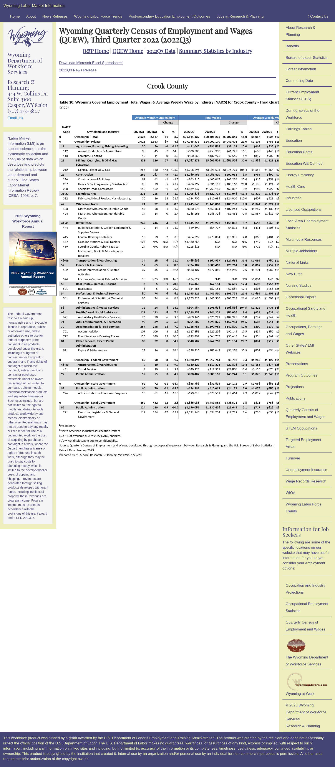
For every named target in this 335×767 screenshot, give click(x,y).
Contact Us (318, 16)
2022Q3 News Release (78, 70)
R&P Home (96, 50)
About (31, 16)
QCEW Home (128, 50)
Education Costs (299, 152)
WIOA (290, 493)
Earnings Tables (299, 129)
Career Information (301, 69)
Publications (295, 398)
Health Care (295, 186)
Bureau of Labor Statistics (306, 58)
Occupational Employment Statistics (307, 607)
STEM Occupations (301, 428)
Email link (15, 118)
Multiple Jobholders (301, 251)
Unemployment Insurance (306, 470)
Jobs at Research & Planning (240, 16)
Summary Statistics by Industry (215, 50)
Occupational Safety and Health (305, 312)
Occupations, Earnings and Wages (304, 330)
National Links (297, 262)
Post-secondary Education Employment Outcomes (169, 16)
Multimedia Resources (304, 239)
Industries (294, 198)
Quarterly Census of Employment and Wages (305, 413)
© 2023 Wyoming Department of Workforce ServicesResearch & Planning (306, 715)
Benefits (292, 46)
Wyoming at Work (307, 684)
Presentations (297, 364)
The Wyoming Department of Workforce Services (307, 651)
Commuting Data (299, 81)
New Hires (294, 274)
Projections (295, 387)
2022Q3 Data (161, 50)
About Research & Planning (300, 31)
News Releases (55, 16)
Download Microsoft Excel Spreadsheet (91, 63)
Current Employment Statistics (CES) (302, 95)
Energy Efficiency (300, 175)
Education (294, 140)
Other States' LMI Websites (300, 348)
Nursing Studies (298, 285)
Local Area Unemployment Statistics (307, 224)
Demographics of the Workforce (302, 114)
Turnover (293, 458)
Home (15, 16)
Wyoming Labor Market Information (34, 5)
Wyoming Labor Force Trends (98, 16)
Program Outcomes (301, 375)
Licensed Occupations (304, 209)
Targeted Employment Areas (303, 443)
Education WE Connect (304, 163)
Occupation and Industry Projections (305, 588)
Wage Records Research (306, 481)
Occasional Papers (301, 297)
